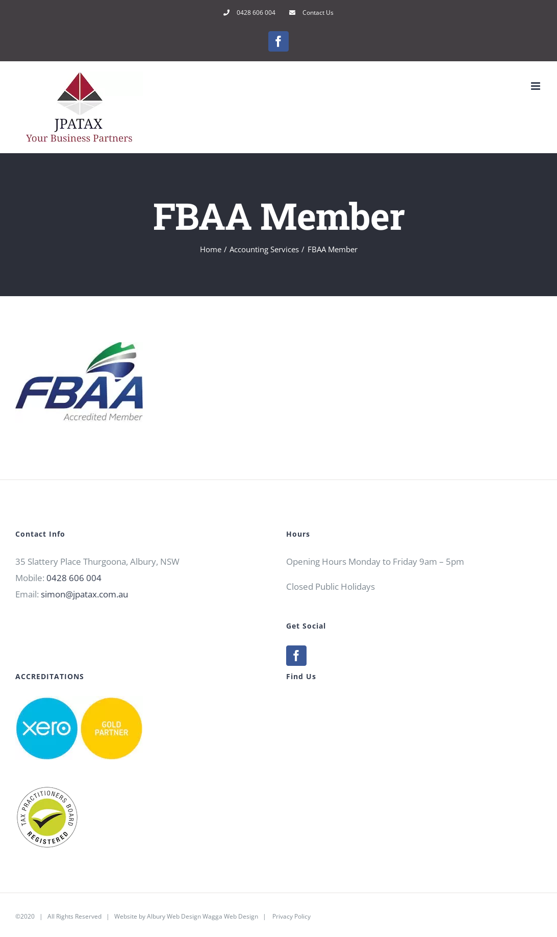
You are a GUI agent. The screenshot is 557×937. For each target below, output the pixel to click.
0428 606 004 (74, 578)
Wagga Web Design (230, 916)
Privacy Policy (291, 916)
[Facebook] (296, 655)
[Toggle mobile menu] (536, 86)
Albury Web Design (174, 916)
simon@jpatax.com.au (84, 594)
